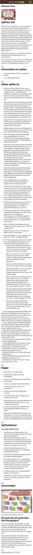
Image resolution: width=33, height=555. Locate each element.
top (2, 67)
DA (30, 2)
